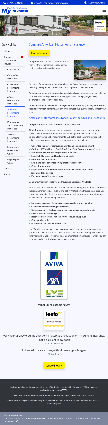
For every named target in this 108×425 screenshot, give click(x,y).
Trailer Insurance (55, 418)
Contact (8, 168)
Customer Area (94, 2)
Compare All (13, 69)
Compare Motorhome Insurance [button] (13, 60)
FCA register (55, 403)
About (7, 174)
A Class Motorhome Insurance (13, 100)
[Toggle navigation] (104, 10)
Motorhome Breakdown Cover (13, 150)
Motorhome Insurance (35, 418)
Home (7, 51)
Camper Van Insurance (13, 77)
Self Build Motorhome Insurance (13, 137)
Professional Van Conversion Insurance (15, 125)
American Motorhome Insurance (13, 112)
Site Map (69, 418)
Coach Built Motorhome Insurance (13, 87)
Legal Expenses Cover (14, 161)
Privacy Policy (82, 418)
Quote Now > (39, 53)
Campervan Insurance (13, 418)
